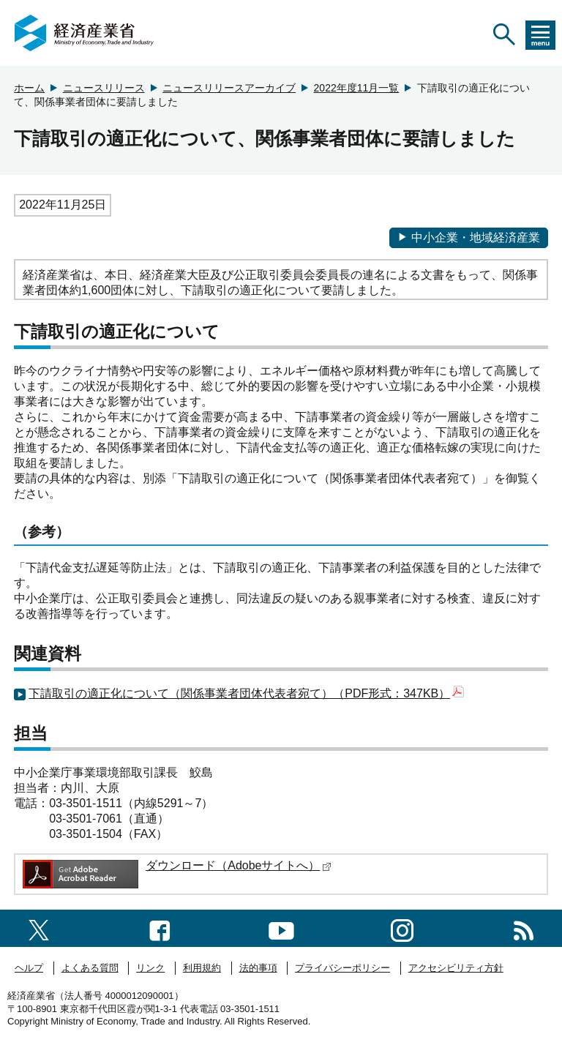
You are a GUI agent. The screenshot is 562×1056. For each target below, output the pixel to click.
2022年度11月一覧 (357, 88)
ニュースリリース (104, 88)
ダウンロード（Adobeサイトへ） (238, 865)
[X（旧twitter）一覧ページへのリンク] (39, 928)
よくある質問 (90, 967)
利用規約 (202, 967)
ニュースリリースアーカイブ (229, 88)
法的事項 (258, 967)
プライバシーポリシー (342, 967)
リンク (150, 967)
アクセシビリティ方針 (455, 967)
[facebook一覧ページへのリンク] (160, 927)
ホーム (29, 88)
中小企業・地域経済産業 (468, 237)
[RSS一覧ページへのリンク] (523, 927)
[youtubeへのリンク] (281, 927)
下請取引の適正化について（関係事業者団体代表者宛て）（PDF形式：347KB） (246, 693)
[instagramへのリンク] (402, 927)
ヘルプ (29, 967)
